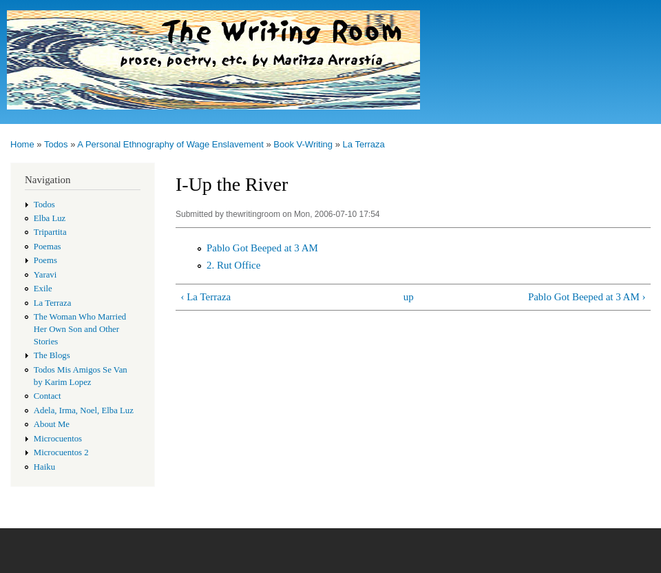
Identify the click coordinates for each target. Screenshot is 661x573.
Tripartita (50, 232)
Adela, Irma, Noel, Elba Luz (84, 410)
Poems (45, 260)
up (408, 296)
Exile (43, 288)
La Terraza (364, 144)
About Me (52, 424)
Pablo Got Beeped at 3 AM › (587, 296)
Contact (47, 396)
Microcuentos (58, 439)
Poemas (47, 246)
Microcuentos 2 (61, 452)
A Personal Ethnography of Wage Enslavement (170, 144)
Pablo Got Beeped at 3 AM (262, 247)
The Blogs (52, 355)
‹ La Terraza (205, 296)
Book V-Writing (303, 144)
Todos (56, 144)
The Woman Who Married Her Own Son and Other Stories (80, 329)
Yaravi (45, 275)
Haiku (44, 467)
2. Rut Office (233, 265)
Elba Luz (50, 218)
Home (22, 144)
